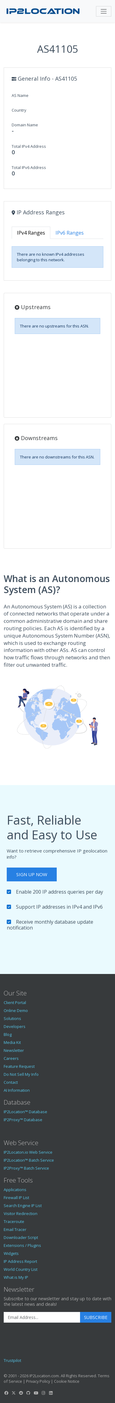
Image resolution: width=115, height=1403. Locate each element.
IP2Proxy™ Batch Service (26, 1168)
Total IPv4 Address (29, 146)
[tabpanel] (57, 257)
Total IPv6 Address (29, 167)
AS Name (20, 95)
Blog (8, 1034)
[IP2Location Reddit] (21, 1393)
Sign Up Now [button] (31, 874)
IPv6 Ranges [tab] (70, 232)
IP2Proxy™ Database (23, 1119)
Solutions (12, 1018)
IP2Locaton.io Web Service (28, 1152)
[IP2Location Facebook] (6, 1393)
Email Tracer (15, 1229)
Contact (11, 1082)
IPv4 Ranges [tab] (31, 232)
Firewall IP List (16, 1197)
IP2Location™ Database (25, 1111)
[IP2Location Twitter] (13, 1393)
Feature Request (19, 1066)
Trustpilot (12, 1360)
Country (19, 110)
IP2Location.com (44, 1375)
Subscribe (95, 1317)
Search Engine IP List (23, 1205)
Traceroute (14, 1221)
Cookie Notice (66, 1381)
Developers (14, 1026)
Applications (15, 1189)
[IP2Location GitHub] (28, 1393)
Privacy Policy (38, 1381)
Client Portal (15, 1002)
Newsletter (14, 1050)
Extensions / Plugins (22, 1245)
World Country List (20, 1269)
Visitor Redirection (20, 1213)
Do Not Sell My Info (21, 1074)
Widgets (11, 1253)
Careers (11, 1058)
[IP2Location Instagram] (43, 1393)
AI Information (17, 1090)
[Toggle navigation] (103, 11)
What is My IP (16, 1277)
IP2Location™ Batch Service (29, 1160)
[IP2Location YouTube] (35, 1393)
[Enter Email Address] (42, 1317)
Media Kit (12, 1042)
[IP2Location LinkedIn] (50, 1393)
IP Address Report (20, 1261)
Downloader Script (21, 1237)
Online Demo (16, 1010)
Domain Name (25, 125)
